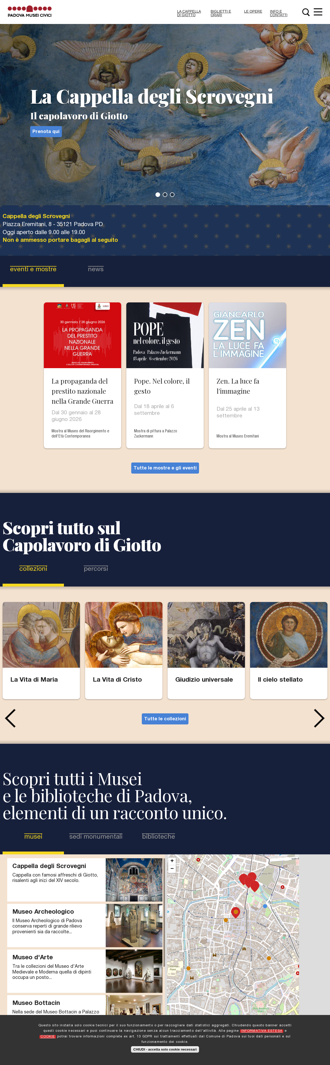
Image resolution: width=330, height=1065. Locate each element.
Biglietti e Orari (221, 13)
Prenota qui (46, 132)
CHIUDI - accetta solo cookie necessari (165, 1049)
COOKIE (47, 1036)
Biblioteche (158, 837)
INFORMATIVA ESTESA (261, 1031)
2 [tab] (165, 194)
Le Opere (253, 11)
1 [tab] (157, 194)
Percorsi (96, 569)
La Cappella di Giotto (189, 13)
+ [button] (172, 861)
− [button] (172, 869)
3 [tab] (172, 194)
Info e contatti (278, 13)
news (96, 270)
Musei (42, 836)
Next (320, 718)
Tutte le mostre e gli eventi (165, 468)
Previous (9, 718)
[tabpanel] (165, 102)
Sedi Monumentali (95, 837)
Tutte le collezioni (165, 719)
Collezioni (33, 569)
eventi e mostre (33, 270)
